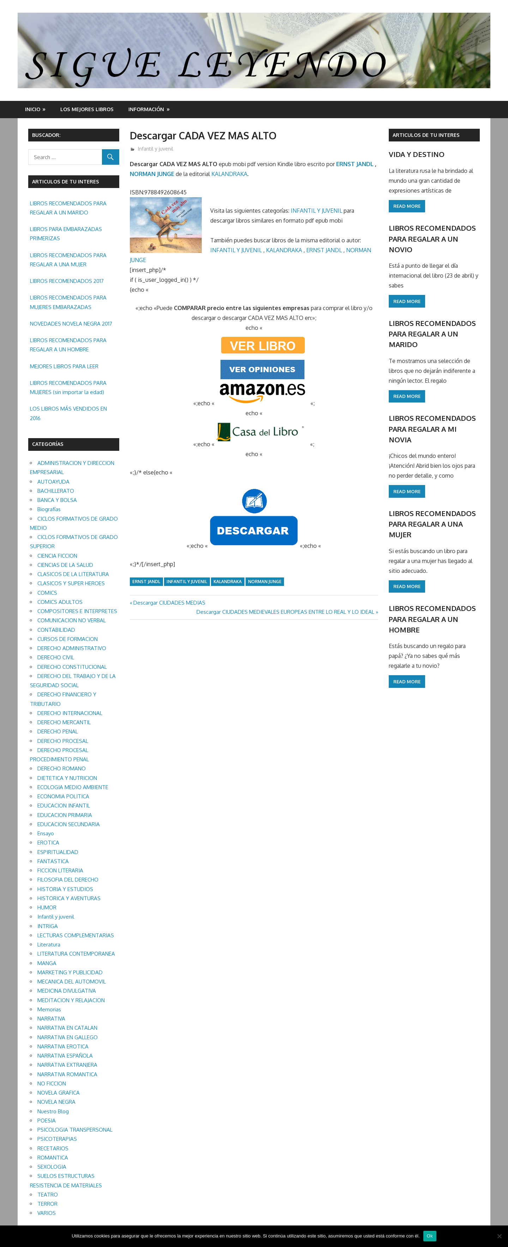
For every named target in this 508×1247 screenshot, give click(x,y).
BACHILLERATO (55, 491)
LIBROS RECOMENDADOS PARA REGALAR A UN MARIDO (68, 208)
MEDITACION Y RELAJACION (71, 1000)
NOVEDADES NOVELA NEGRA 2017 (71, 323)
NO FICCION (51, 1083)
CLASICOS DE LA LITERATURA (73, 574)
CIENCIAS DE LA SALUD (65, 565)
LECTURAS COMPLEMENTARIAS (75, 935)
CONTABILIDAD (56, 629)
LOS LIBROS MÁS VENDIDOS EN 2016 (68, 413)
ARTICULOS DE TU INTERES (426, 135)
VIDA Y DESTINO (417, 154)
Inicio (32, 109)
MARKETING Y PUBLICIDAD (70, 972)
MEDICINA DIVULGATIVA (66, 990)
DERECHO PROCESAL (62, 741)
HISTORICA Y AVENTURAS (69, 898)
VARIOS (46, 1213)
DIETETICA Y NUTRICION (67, 778)
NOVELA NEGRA (56, 1101)
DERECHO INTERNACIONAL (69, 713)
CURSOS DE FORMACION (67, 639)
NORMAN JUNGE (152, 173)
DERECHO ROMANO (61, 768)
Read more (407, 206)
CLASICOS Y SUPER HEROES (71, 583)
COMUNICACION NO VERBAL (71, 620)
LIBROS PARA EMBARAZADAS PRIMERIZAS (66, 234)
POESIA (46, 1120)
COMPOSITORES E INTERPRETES (77, 611)
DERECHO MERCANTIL (64, 722)
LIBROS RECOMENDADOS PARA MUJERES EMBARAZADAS (68, 302)
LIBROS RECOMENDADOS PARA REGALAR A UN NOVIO (432, 238)
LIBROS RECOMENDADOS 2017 (67, 281)
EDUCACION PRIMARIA (64, 815)
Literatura (48, 944)
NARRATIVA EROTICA (63, 1046)
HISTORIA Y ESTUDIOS (65, 889)
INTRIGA (47, 926)
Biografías (49, 509)
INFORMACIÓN (146, 109)
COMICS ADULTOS (60, 602)
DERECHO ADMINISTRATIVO (71, 648)
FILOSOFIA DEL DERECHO (67, 879)
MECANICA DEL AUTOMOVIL (71, 981)
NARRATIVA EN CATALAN (67, 1027)
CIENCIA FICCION (57, 555)
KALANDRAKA (229, 173)
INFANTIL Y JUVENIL (316, 210)
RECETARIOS (52, 1148)
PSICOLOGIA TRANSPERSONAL (75, 1129)
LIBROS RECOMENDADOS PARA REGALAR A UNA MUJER (68, 260)
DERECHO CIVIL (55, 657)
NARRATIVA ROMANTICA (67, 1074)
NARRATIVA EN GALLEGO (67, 1037)
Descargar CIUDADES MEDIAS (169, 602)
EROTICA (48, 842)
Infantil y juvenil (155, 149)
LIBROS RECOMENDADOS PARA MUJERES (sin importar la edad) (68, 387)
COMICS (47, 592)
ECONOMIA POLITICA (63, 796)
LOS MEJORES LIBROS (87, 109)
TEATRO (47, 1194)
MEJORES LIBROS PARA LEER (64, 366)
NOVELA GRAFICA (58, 1092)
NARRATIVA (51, 1018)
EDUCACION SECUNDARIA (68, 824)
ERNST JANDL (355, 164)
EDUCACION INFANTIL (63, 805)
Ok (430, 1236)
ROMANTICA (52, 1157)
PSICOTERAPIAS (57, 1139)
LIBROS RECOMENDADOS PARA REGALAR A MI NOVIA (432, 428)
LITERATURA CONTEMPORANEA (76, 953)
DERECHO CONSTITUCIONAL (72, 667)
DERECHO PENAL (57, 731)
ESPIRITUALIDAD (57, 852)
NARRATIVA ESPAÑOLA (65, 1055)
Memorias (49, 1009)
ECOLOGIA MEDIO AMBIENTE (72, 787)
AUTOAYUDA (53, 481)
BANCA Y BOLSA (57, 500)
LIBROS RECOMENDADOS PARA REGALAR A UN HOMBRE (68, 345)
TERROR (47, 1203)
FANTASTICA (53, 861)
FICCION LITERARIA (60, 870)
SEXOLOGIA (51, 1166)
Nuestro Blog (53, 1111)
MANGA (46, 963)
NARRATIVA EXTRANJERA (67, 1064)
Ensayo (45, 833)
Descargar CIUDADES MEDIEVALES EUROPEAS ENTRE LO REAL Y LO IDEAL (285, 612)
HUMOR (46, 907)
